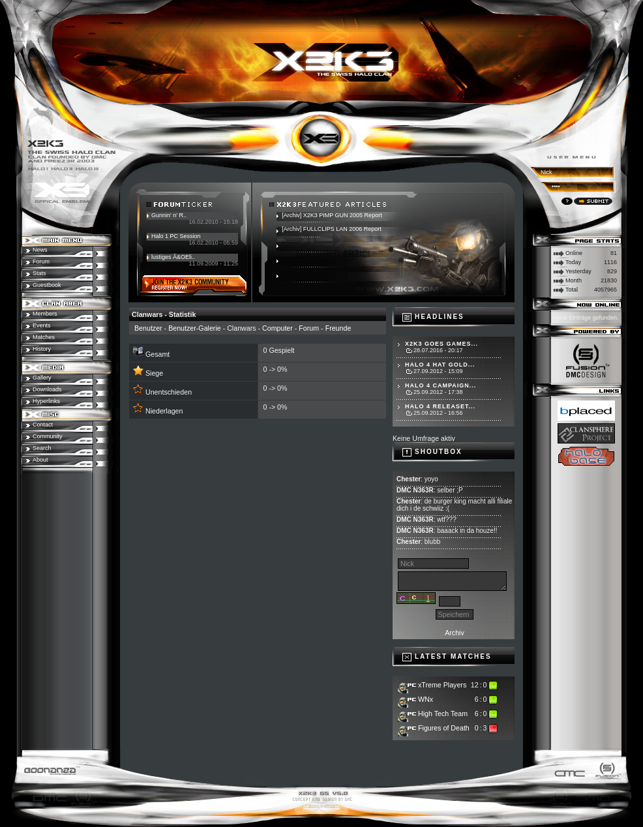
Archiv (454, 633)
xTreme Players (442, 685)
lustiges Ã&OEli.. (173, 257)
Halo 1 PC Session (176, 236)
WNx (425, 699)
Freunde (338, 328)
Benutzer (148, 328)
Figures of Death (444, 728)
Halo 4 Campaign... (440, 385)
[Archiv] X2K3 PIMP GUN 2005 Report (331, 215)
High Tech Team (443, 713)
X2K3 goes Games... (441, 343)
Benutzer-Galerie (194, 328)
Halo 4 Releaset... (440, 406)
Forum (309, 328)
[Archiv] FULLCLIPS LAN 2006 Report (331, 229)
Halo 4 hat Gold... (440, 364)
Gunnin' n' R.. (169, 215)
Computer (277, 328)
